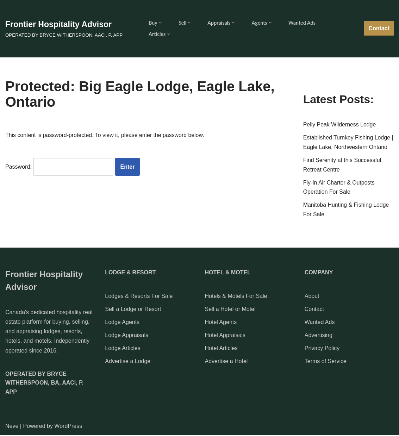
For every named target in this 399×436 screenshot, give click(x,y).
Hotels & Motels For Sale (236, 297)
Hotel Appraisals (225, 337)
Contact (378, 28)
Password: (59, 167)
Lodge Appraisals (126, 337)
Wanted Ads (302, 23)
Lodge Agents (122, 323)
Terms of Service (326, 363)
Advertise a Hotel (226, 363)
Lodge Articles (123, 350)
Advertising (318, 337)
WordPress (68, 427)
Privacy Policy (322, 350)
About (312, 297)
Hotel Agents (221, 323)
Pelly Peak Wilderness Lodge (339, 125)
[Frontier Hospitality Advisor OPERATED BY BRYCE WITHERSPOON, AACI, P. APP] (64, 28)
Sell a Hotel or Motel (230, 310)
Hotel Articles (221, 350)
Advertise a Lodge (127, 363)
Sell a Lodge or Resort (133, 310)
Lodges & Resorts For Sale (139, 297)
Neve (11, 427)
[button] (160, 22)
